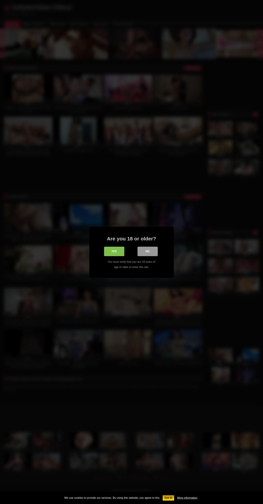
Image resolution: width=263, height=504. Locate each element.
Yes (114, 251)
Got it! (168, 497)
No (148, 251)
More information (187, 497)
